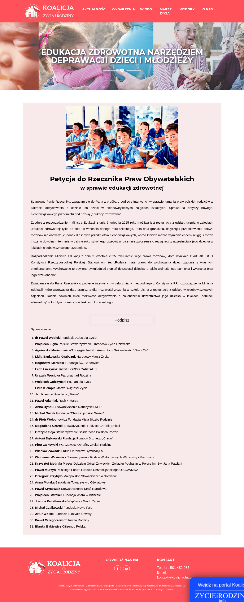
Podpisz (121, 320)
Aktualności (94, 10)
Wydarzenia (123, 10)
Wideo (146, 10)
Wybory (187, 10)
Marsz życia (166, 12)
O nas (207, 10)
